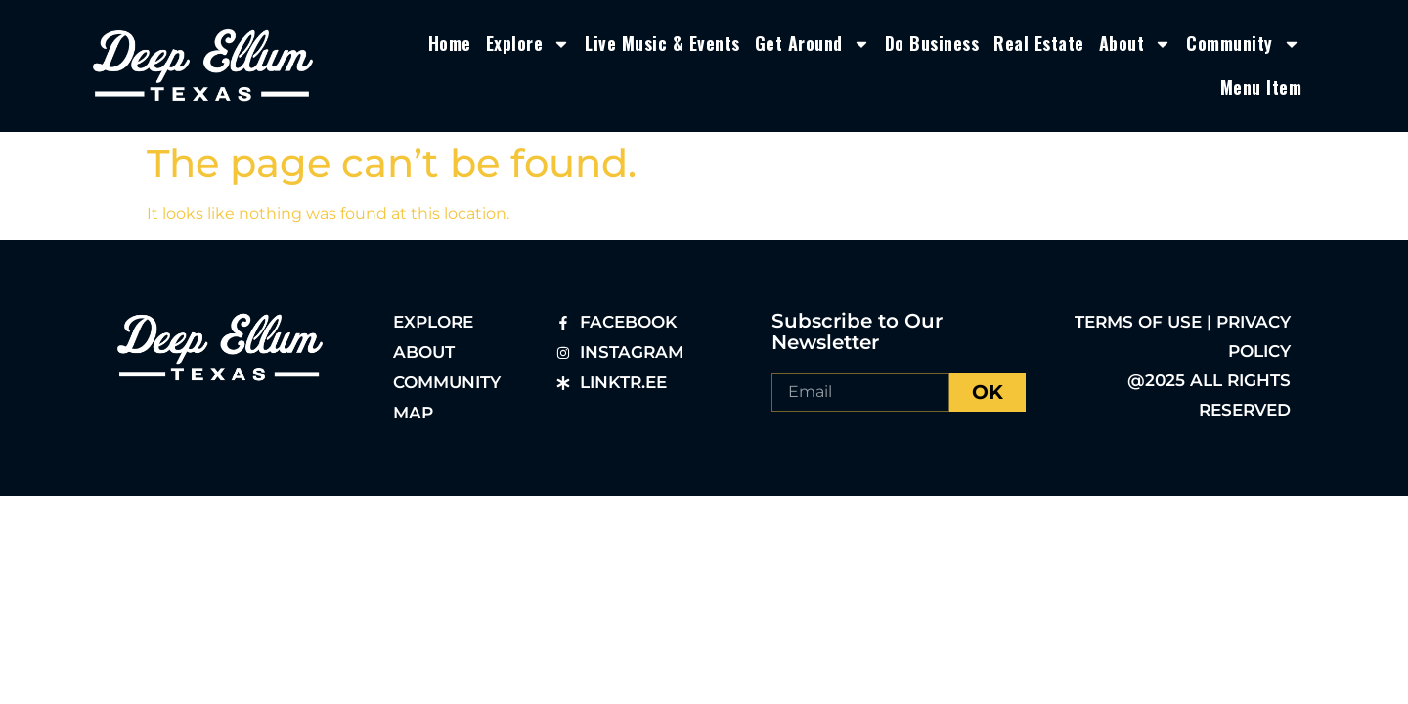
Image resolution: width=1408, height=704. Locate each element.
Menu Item (1261, 87)
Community (1243, 44)
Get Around (812, 44)
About (1135, 44)
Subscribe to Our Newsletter (857, 331)
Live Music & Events (662, 43)
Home (449, 43)
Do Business (932, 43)
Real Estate (1038, 43)
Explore (528, 44)
